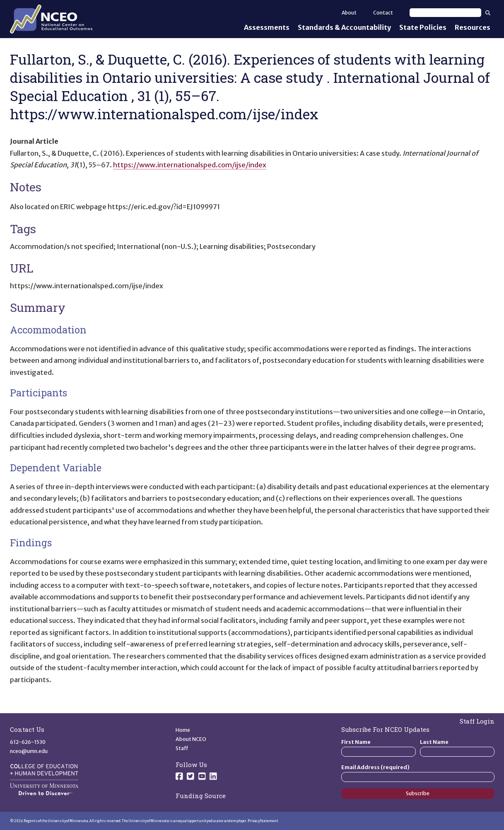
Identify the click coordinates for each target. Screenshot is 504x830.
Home (183, 730)
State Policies (422, 27)
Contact (383, 13)
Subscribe (417, 793)
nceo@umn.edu (29, 751)
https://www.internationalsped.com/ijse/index (189, 165)
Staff (182, 748)
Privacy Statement (263, 821)
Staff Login (477, 721)
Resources (472, 27)
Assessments (266, 27)
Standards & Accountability (344, 27)
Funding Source (201, 795)
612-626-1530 (28, 742)
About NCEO (191, 739)
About (349, 13)
